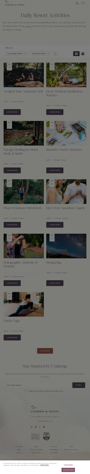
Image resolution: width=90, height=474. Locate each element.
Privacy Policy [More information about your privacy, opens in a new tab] (44, 466)
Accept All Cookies (68, 471)
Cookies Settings (68, 466)
